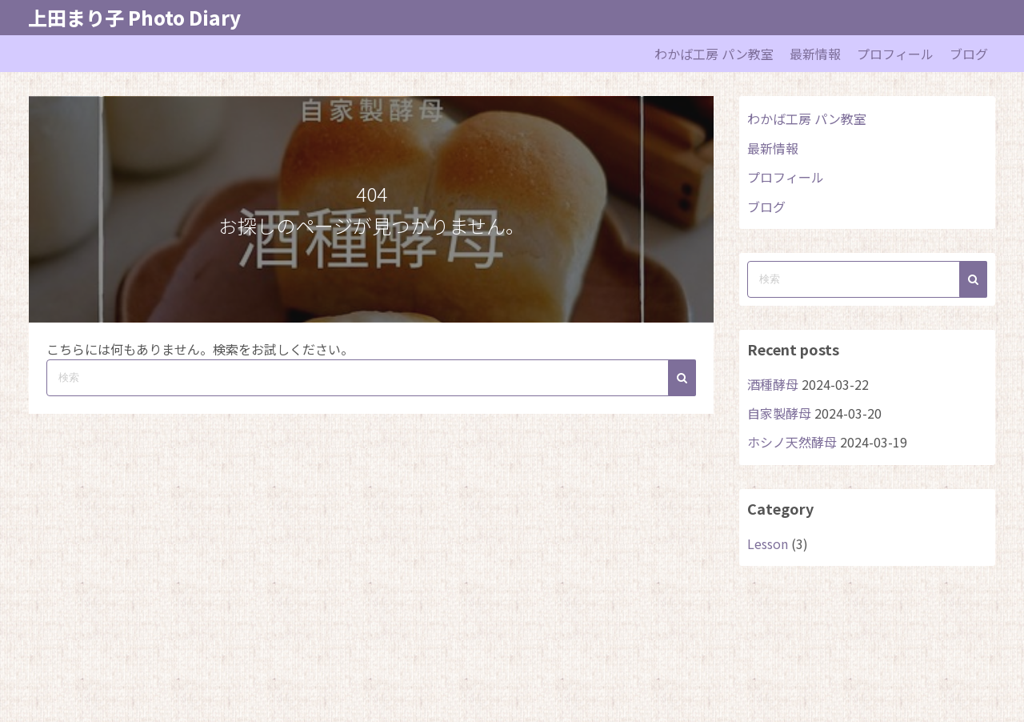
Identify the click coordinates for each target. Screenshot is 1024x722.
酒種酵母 (772, 384)
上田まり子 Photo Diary (134, 17)
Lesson (767, 543)
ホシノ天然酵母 (792, 441)
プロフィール (895, 53)
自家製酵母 (779, 413)
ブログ (969, 53)
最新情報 (815, 53)
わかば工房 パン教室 (714, 53)
